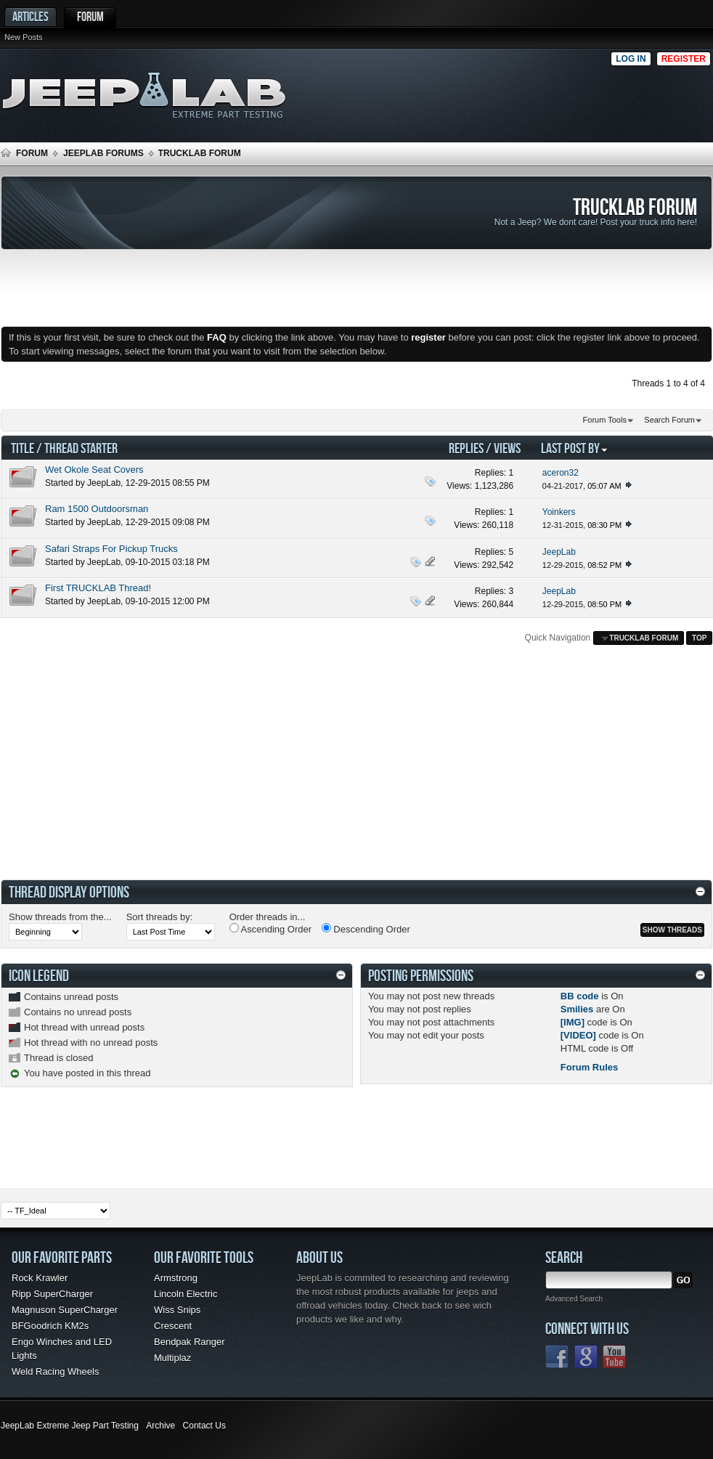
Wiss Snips (177, 1309)
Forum (90, 16)
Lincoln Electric (185, 1293)
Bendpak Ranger (189, 1341)
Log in (630, 59)
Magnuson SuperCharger (65, 1309)
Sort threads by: (159, 916)
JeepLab (104, 483)
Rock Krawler (40, 1277)
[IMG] (572, 1022)
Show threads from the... (60, 916)
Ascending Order (270, 929)
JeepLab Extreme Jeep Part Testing (70, 1426)
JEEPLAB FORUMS (103, 153)
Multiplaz (172, 1357)
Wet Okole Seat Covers (94, 469)
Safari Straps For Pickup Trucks (111, 548)
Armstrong (175, 1277)
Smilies (577, 1009)
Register (683, 59)
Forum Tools (605, 419)
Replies (466, 447)
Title (22, 447)
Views (507, 447)
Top (699, 638)
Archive (160, 1426)
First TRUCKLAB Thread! (98, 587)
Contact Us (204, 1426)
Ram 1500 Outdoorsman (96, 508)
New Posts (23, 37)
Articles (30, 16)
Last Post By (574, 447)
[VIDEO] (578, 1035)
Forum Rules (589, 1067)
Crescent (173, 1325)
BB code (580, 996)
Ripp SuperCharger (52, 1293)
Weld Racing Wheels (55, 1371)
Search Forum (669, 419)
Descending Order (366, 929)
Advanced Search (574, 1299)
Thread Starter (81, 447)
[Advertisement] (611, 91)
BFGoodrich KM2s (50, 1325)
